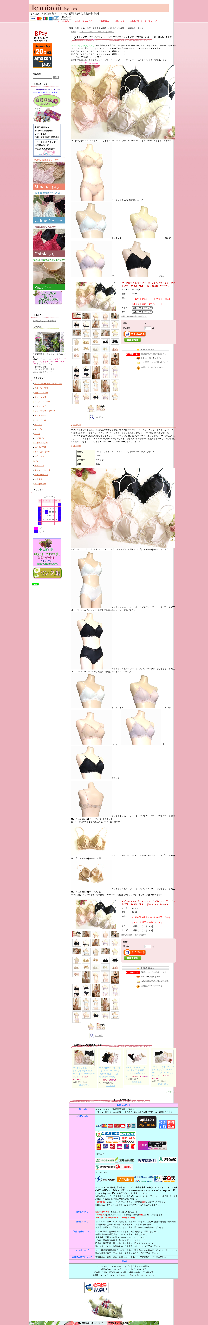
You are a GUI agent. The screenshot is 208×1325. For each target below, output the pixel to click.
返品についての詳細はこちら (154, 354)
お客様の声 (134, 21)
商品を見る (84, 1083)
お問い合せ (119, 21)
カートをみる (63, 21)
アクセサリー (40, 481)
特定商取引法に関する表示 (118, 1320)
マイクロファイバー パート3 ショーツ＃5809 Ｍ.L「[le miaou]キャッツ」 (84, 1070)
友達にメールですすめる (152, 367)
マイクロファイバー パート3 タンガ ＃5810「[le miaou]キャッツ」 (136, 1070)
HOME (73, 31)
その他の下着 (40, 445)
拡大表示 (96, 416)
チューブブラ (40, 395)
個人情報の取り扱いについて (90, 1320)
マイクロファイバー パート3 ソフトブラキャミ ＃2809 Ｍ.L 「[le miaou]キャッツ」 (110, 1070)
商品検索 (37, 73)
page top (172, 1090)
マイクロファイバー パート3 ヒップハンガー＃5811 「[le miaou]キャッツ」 (163, 1069)
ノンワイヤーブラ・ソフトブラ (48, 381)
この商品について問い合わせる (155, 362)
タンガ (37, 431)
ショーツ (38, 427)
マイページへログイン (84, 21)
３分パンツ (39, 454)
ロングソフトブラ (42, 400)
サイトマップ (150, 21)
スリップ (38, 422)
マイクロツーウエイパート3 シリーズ (97, 31)
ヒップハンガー (41, 436)
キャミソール (40, 413)
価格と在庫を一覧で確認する (134, 316)
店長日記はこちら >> (42, 370)
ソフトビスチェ (41, 404)
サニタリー (39, 477)
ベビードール (40, 418)
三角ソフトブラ (41, 390)
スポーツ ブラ (41, 386)
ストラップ (39, 463)
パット (37, 459)
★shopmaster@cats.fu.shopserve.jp (135, 1273)
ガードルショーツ (42, 450)
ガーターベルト (41, 472)
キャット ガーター (43, 468)
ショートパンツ (41, 440)
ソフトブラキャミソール (45, 409)
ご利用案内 (104, 21)
